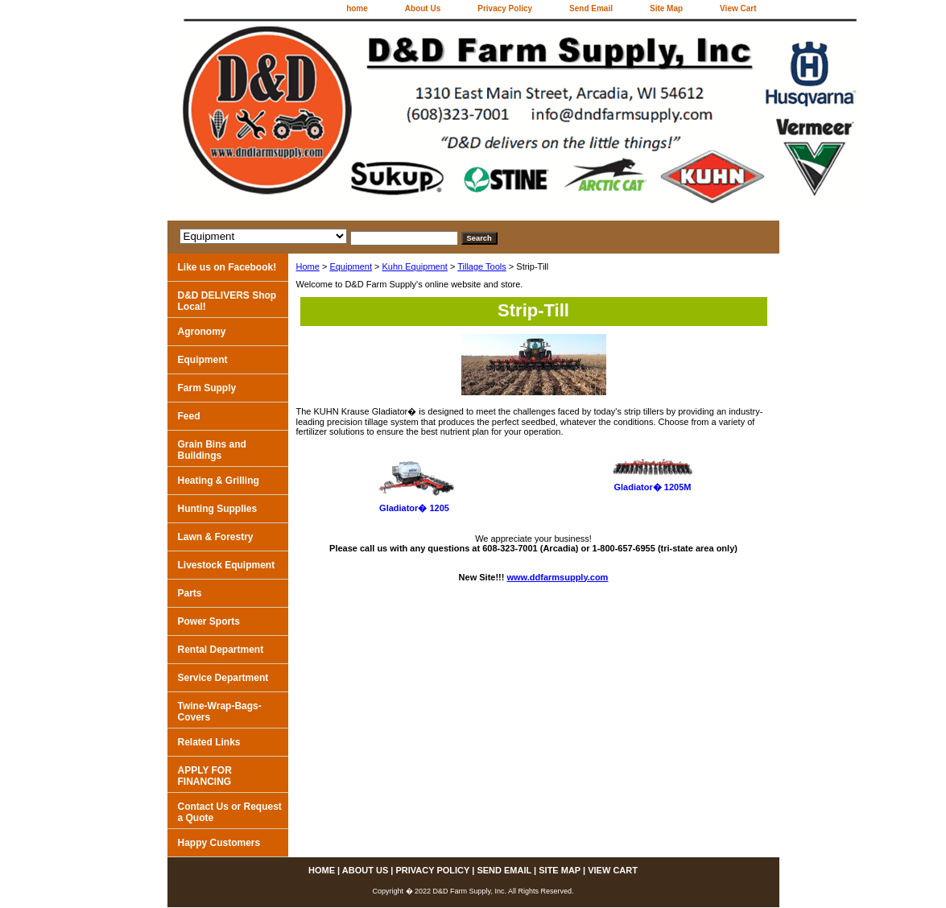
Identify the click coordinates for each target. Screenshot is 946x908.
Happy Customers (219, 842)
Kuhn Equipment (415, 266)
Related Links (209, 742)
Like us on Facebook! (227, 267)
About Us (422, 8)
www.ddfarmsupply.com (558, 577)
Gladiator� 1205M (653, 487)
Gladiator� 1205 (414, 508)
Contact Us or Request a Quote (230, 812)
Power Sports (209, 621)
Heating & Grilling (218, 480)
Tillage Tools (481, 266)
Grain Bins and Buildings (212, 450)
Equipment (350, 266)
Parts (190, 593)
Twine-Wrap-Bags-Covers (220, 711)
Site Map (666, 8)
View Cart (738, 8)
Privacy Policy (504, 8)
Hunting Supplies (218, 508)
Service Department (223, 677)
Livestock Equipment (226, 565)
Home (308, 266)
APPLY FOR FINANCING (205, 776)
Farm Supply (207, 388)
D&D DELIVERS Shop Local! (227, 301)
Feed (189, 416)
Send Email (591, 8)
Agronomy (202, 331)
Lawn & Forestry (216, 537)
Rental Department (221, 649)
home (357, 8)
